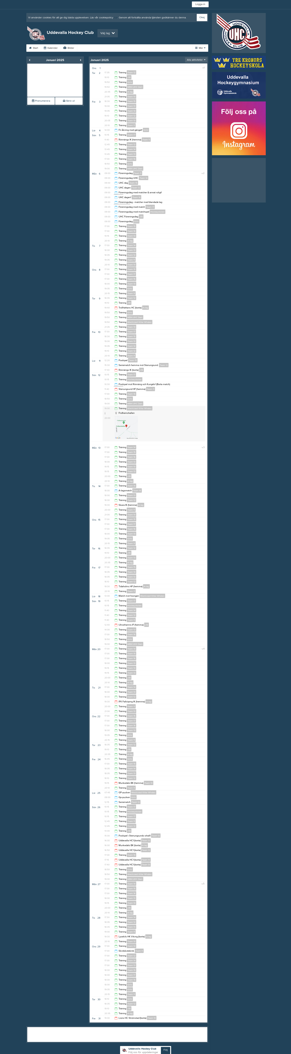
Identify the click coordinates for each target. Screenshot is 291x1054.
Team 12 (131, 72)
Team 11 (131, 125)
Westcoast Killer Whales (139, 322)
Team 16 (131, 158)
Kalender (51, 48)
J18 (129, 77)
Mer (200, 48)
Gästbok (121, 48)
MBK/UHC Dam (135, 86)
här (115, 17)
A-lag (130, 91)
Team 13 (131, 106)
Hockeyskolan (158, 211)
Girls (129, 82)
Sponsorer (142, 48)
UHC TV (102, 48)
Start (33, 48)
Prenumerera (41, 101)
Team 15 (131, 101)
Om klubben (164, 48)
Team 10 (131, 96)
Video (85, 48)
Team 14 (131, 110)
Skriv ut (69, 101)
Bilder (68, 48)
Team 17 (131, 134)
